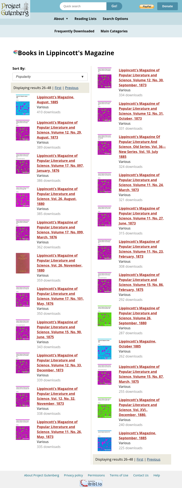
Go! (114, 6)
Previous (72, 87)
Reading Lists (86, 18)
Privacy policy (73, 475)
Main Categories (114, 31)
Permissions (96, 475)
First (58, 87)
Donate (167, 6)
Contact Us (140, 475)
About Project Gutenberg (41, 475)
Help (156, 475)
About (61, 18)
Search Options (115, 18)
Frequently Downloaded (74, 31)
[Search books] (83, 6)
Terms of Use (119, 475)
